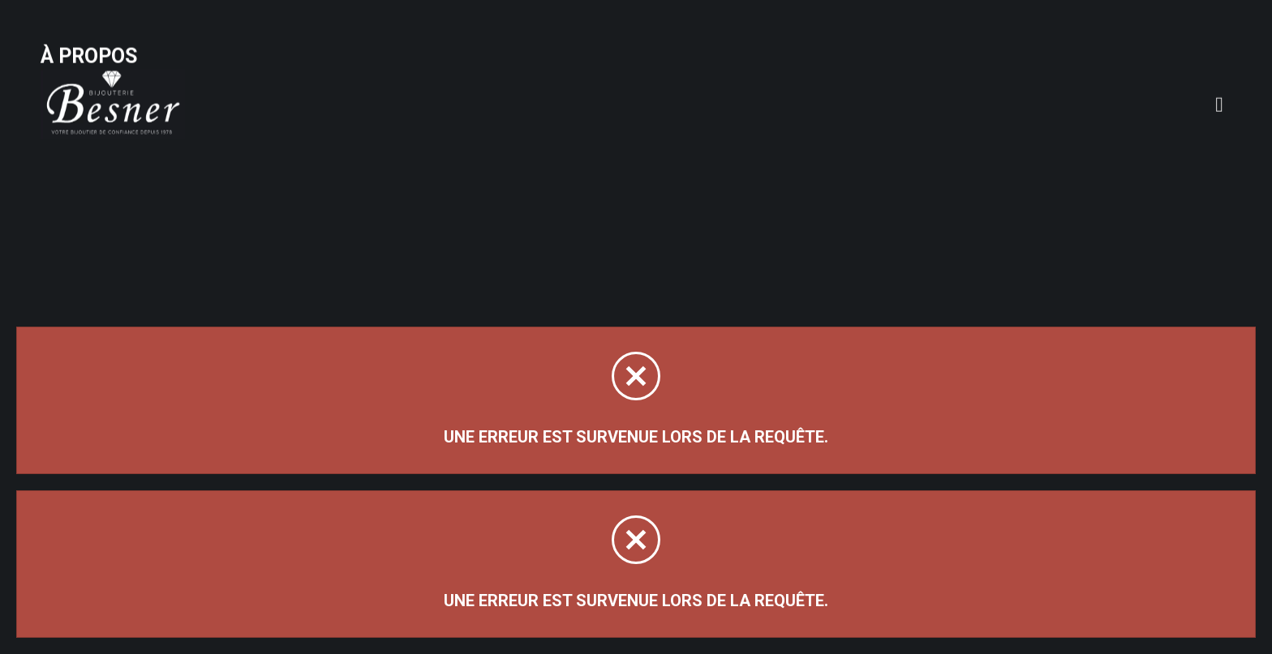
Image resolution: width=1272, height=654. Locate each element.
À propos (262, 50)
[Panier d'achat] (1225, 37)
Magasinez (95, 156)
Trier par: (1049, 177)
